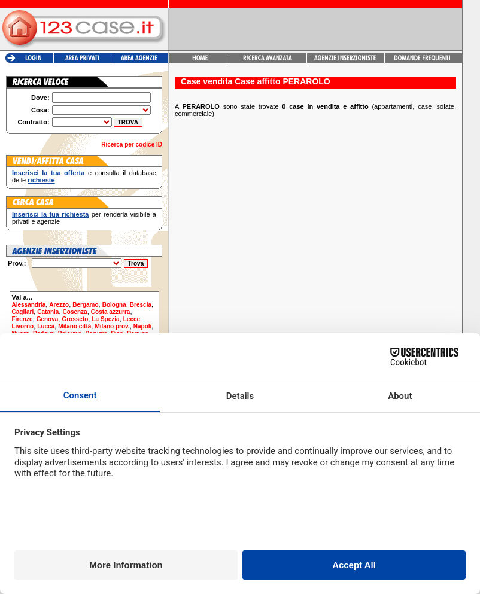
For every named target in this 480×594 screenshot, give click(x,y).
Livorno (23, 326)
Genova (48, 319)
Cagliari (23, 312)
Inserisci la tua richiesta (50, 214)
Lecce (131, 319)
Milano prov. (112, 326)
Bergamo (85, 304)
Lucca (45, 326)
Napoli (142, 326)
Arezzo (59, 304)
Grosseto (75, 319)
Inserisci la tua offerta (48, 172)
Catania (48, 312)
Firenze (22, 319)
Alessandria (29, 304)
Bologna (114, 304)
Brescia (140, 304)
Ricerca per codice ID (131, 144)
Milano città (74, 326)
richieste (41, 180)
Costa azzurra (110, 312)
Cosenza (75, 312)
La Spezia (105, 319)
